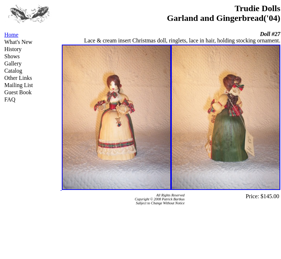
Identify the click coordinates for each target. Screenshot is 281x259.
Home (11, 35)
